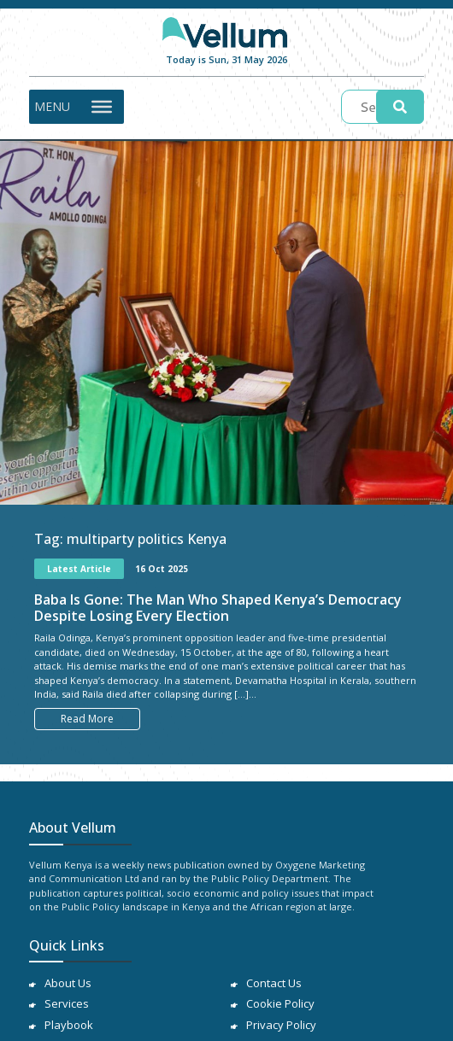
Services (66, 1003)
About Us (67, 983)
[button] (52, 107)
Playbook (68, 1024)
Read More (87, 718)
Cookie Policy (280, 1003)
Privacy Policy (281, 1024)
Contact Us (274, 983)
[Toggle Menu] (101, 106)
